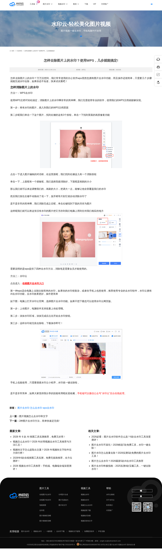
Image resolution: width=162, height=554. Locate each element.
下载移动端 (142, 507)
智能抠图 (42, 511)
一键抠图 (49, 537)
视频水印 (65, 5)
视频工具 (85, 494)
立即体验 (81, 39)
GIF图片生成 (63, 500)
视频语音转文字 (86, 526)
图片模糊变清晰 (45, 521)
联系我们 (109, 511)
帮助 (108, 494)
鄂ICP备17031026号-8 (66, 550)
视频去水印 (85, 500)
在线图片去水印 (45, 500)
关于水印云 (110, 505)
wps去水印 (48, 413)
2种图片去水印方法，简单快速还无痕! (39, 426)
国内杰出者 (131, 550)
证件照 (41, 516)
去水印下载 (60, 537)
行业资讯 (19, 56)
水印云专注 (105, 550)
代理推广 (109, 516)
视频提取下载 (86, 516)
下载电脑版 (142, 498)
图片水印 (50, 5)
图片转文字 (63, 511)
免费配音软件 (89, 537)
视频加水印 (85, 505)
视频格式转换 (86, 521)
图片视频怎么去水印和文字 (33, 421)
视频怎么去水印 (86, 511)
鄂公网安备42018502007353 (88, 550)
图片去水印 (23, 413)
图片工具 (44, 494)
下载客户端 (146, 5)
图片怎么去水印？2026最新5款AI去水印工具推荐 (117, 466)
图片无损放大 (63, 505)
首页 (12, 56)
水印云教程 (110, 500)
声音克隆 (101, 537)
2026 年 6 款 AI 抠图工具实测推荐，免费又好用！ (39, 442)
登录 (132, 5)
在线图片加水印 (45, 505)
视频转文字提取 (74, 537)
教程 (79, 5)
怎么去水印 (36, 413)
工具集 (38, 3)
